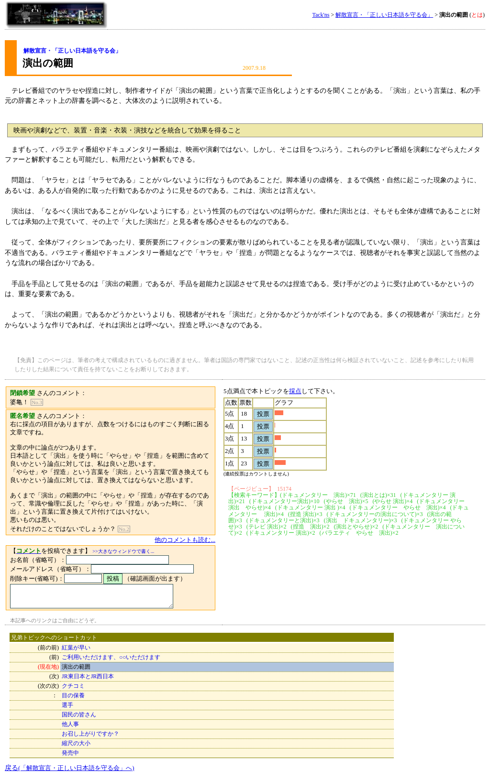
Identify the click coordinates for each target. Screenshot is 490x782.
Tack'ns (320, 14)
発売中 (70, 757)
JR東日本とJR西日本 (88, 680)
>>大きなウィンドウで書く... (123, 551)
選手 (67, 709)
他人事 (70, 728)
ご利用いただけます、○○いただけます (111, 661)
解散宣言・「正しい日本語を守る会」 (384, 14)
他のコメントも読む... (199, 540)
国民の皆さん (79, 719)
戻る (69, 772)
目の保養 (73, 699)
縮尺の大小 (76, 747)
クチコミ (73, 690)
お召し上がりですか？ (90, 738)
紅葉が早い (76, 652)
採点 (309, 391)
